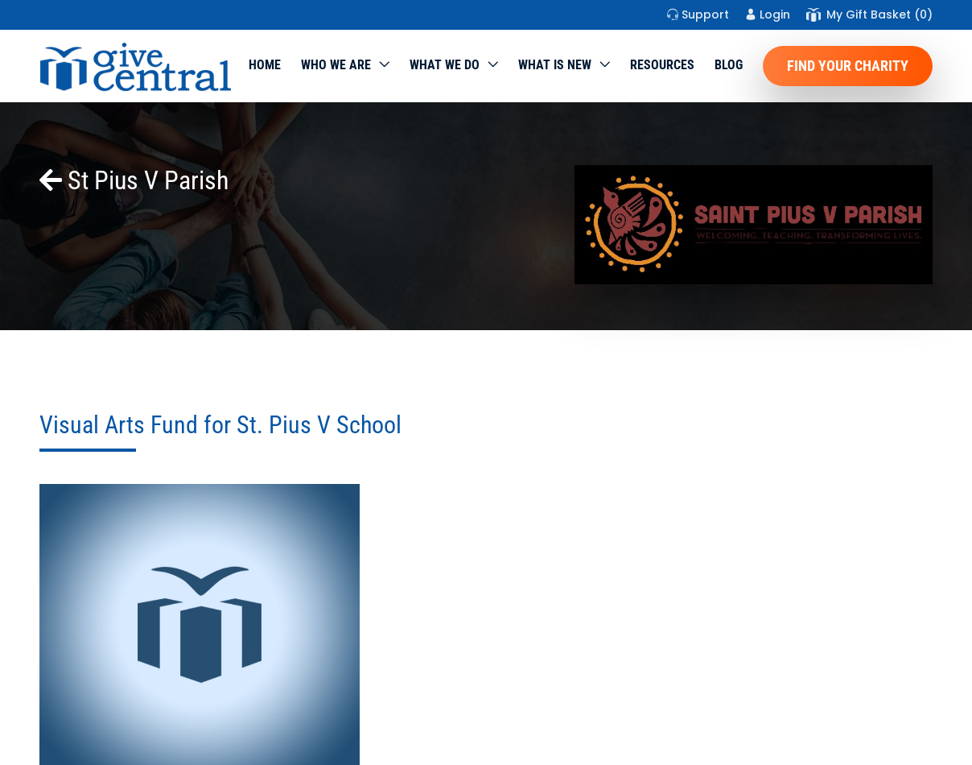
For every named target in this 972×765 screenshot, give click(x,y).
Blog (729, 64)
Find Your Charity (847, 65)
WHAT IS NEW (554, 64)
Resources (662, 64)
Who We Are (336, 64)
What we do (445, 64)
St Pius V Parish (134, 180)
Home (265, 64)
